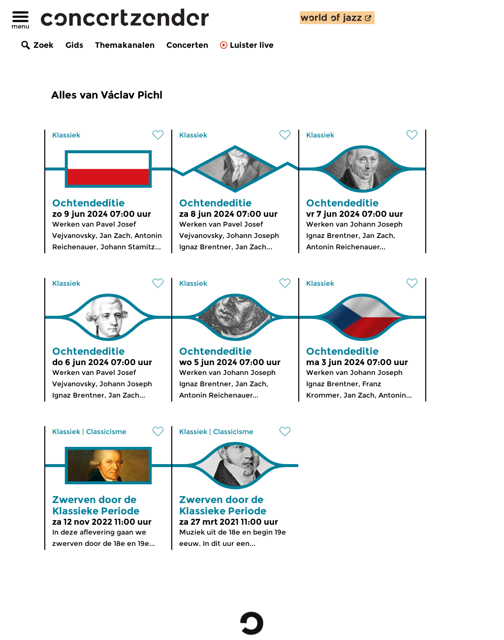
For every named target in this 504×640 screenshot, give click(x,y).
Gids (74, 45)
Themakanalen (125, 45)
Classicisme (106, 431)
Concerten (187, 45)
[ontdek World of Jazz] (337, 17)
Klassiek (66, 135)
